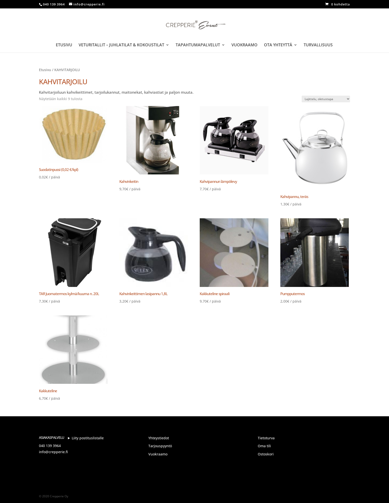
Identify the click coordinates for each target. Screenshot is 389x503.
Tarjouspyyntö (160, 446)
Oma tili (264, 446)
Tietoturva (266, 438)
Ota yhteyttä (278, 45)
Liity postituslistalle (88, 438)
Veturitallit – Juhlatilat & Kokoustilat (121, 45)
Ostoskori (266, 454)
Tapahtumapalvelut (198, 45)
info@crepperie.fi (53, 451)
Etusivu (64, 45)
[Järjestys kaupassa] (326, 99)
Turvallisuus (318, 45)
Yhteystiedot (158, 438)
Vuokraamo (244, 45)
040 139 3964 (50, 445)
